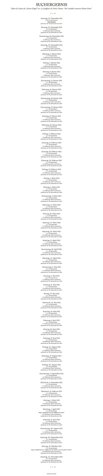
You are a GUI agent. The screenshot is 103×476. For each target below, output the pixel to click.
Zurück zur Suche (51, 474)
